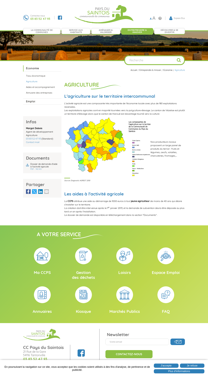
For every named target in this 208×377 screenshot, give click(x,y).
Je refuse (192, 365)
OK (179, 60)
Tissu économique (35, 75)
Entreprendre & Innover (150, 70)
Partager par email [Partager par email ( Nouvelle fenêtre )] (46, 191)
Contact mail (32, 142)
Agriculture (180, 70)
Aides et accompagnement (40, 87)
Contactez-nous (129, 354)
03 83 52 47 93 (33, 138)
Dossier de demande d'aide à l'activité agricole (44, 166)
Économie (167, 70)
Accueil (134, 70)
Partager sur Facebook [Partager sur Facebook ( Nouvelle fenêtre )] (28, 191)
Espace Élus (179, 18)
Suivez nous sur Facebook (60, 18)
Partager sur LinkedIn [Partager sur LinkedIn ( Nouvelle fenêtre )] (40, 191)
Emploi (30, 101)
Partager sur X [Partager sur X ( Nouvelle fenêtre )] (34, 191)
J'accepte (166, 365)
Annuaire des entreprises (39, 92)
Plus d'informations (179, 371)
